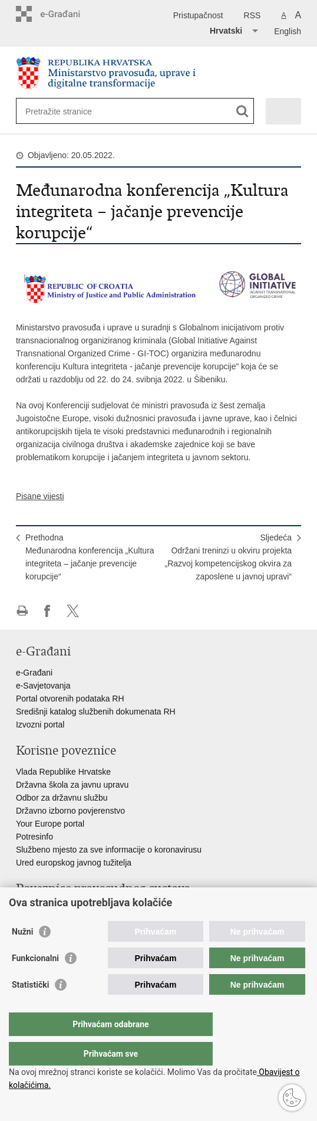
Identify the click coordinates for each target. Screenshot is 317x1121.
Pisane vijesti (40, 496)
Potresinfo (34, 836)
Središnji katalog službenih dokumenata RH (96, 711)
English (287, 31)
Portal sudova (41, 909)
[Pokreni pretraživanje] (242, 111)
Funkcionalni (35, 981)
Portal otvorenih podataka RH (70, 698)
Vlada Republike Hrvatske (63, 771)
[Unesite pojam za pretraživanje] (68, 111)
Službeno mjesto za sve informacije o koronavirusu (109, 849)
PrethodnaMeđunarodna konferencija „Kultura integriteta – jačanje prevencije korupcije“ (89, 557)
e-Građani (34, 672)
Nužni (22, 955)
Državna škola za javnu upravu (72, 784)
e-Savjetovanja (43, 685)
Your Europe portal (50, 823)
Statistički (30, 1008)
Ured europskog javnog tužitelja (73, 862)
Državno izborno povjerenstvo (70, 810)
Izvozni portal (40, 724)
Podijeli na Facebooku (47, 611)
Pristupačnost (198, 15)
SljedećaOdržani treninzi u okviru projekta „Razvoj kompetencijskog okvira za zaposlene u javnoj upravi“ (228, 557)
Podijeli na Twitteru (73, 611)
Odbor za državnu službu (62, 797)
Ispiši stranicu (22, 611)
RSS (252, 15)
